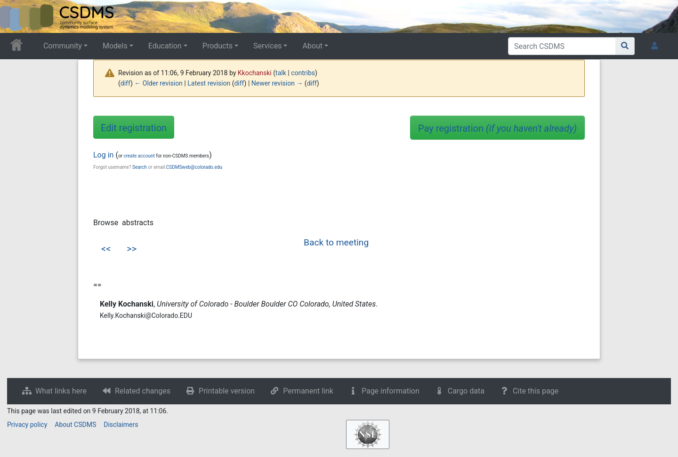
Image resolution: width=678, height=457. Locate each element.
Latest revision (208, 83)
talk (280, 73)
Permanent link (308, 390)
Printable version (227, 390)
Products (217, 45)
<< (106, 248)
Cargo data (466, 390)
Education (165, 45)
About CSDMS (75, 424)
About (312, 45)
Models (115, 45)
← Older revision (158, 83)
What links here (61, 390)
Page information (391, 390)
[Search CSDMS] (562, 46)
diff (125, 83)
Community (62, 45)
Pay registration (497, 128)
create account (138, 155)
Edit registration (134, 128)
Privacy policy (27, 424)
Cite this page (535, 390)
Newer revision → (277, 83)
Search (139, 167)
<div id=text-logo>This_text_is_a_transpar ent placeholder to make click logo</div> (15, 16)
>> (132, 248)
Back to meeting (336, 242)
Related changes (142, 390)
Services (267, 45)
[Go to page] (625, 46)
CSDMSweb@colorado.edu (194, 167)
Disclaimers (121, 424)
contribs (303, 73)
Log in (103, 154)
